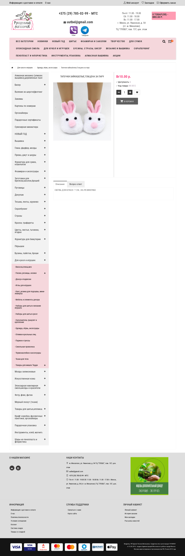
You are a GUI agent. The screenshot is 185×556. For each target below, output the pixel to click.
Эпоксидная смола (28, 48)
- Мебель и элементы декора (27, 299)
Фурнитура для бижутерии (28, 239)
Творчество (118, 41)
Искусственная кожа (25, 378)
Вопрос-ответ (76, 184)
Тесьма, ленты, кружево (26, 201)
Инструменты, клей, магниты (29, 432)
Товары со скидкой (18, 532)
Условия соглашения (18, 521)
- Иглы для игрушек (23, 285)
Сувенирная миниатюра (26, 127)
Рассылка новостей (132, 521)
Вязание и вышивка (118, 48)
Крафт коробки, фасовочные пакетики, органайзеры (29, 417)
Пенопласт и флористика (31, 55)
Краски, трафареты (24, 222)
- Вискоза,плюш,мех (23, 267)
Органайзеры (21, 113)
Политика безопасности (19, 517)
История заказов (131, 514)
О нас (48, 2)
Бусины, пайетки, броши (26, 253)
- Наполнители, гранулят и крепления (26, 321)
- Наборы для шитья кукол (26, 314)
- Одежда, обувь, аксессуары (27, 328)
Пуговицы (19, 187)
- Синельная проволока (25, 347)
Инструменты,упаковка (66, 55)
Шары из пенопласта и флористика (26, 440)
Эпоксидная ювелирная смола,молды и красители (27, 386)
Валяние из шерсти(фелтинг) (29, 91)
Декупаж (19, 194)
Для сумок (135, 41)
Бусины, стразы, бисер (87, 48)
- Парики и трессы (22, 340)
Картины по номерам (25, 106)
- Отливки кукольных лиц (25, 334)
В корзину (127, 101)
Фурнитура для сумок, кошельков (25, 163)
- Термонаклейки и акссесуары (28, 353)
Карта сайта (72, 514)
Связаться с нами (74, 510)
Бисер (18, 84)
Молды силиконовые (25, 371)
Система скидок (17, 528)
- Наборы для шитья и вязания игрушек (28, 307)
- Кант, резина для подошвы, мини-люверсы (30, 292)
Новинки (43, 41)
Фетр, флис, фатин (24, 395)
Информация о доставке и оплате (25, 2)
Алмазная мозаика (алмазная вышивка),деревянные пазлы (29, 76)
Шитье (73, 41)
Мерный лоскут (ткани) (26, 402)
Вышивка (19, 141)
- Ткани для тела (21, 359)
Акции (117, 55)
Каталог (14, 525)
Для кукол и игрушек (57, 48)
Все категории (25, 41)
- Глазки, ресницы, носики (26, 273)
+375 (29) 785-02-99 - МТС (78, 13)
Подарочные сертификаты (28, 120)
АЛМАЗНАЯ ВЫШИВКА (97, 55)
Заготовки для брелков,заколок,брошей (27, 179)
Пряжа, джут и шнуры (25, 155)
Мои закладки (130, 517)
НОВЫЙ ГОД (21, 134)
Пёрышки (19, 246)
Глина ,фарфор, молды (26, 148)
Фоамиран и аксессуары (27, 171)
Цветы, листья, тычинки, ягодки (27, 231)
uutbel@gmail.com (80, 22)
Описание (60, 184)
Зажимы (19, 98)
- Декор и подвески (23, 279)
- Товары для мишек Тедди (26, 365)
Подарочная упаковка (26, 425)
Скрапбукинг (142, 48)
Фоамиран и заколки (94, 41)
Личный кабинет (131, 510)
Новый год (58, 41)
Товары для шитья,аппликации (30, 409)
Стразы (18, 215)
